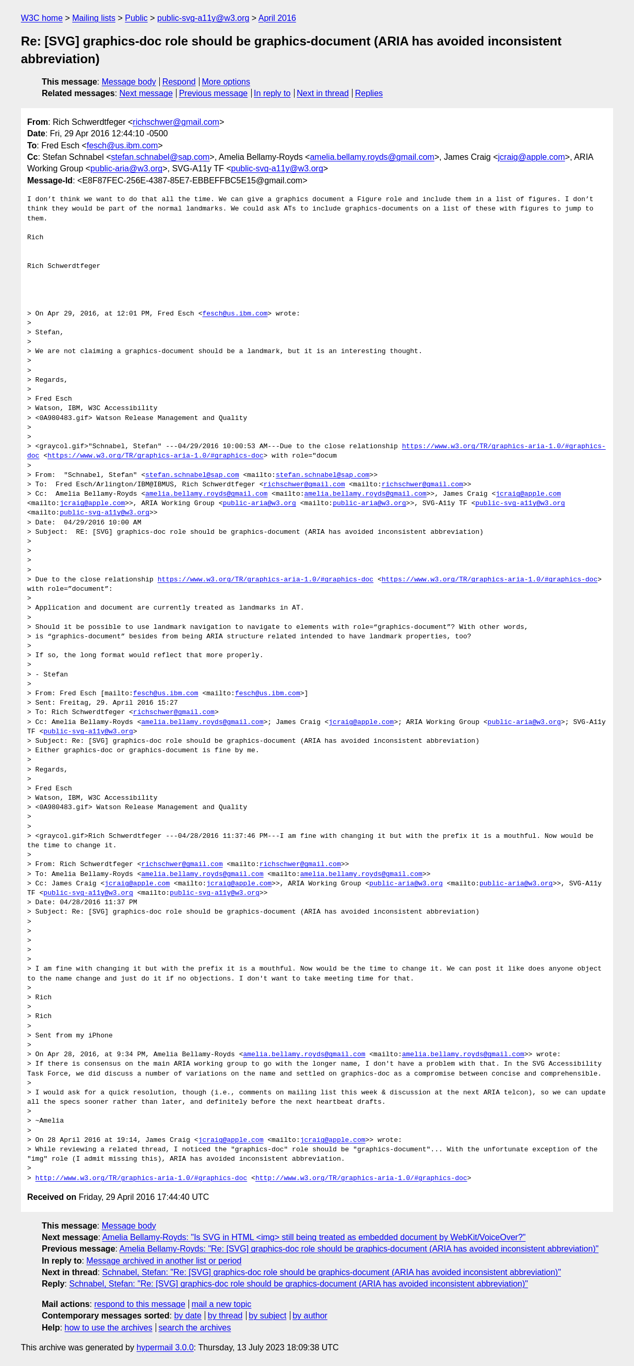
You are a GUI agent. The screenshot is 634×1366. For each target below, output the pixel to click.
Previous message (213, 93)
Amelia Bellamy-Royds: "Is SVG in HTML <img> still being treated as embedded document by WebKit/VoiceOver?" (314, 1237)
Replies (369, 93)
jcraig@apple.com (531, 157)
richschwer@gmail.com (176, 122)
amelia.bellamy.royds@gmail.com (372, 157)
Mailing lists (93, 18)
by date (187, 1315)
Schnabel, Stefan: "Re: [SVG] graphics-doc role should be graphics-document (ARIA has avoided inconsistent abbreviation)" (331, 1272)
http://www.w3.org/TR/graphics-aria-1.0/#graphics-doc (142, 1178)
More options (226, 81)
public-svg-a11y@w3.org (203, 18)
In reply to (272, 93)
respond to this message (139, 1304)
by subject (267, 1315)
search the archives (195, 1327)
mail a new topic (222, 1304)
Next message (146, 93)
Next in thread (323, 93)
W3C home (42, 18)
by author (309, 1315)
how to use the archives (108, 1327)
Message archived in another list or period (163, 1260)
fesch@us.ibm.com (122, 145)
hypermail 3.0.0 (164, 1347)
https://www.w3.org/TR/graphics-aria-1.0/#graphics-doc (155, 456)
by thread (225, 1315)
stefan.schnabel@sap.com (160, 157)
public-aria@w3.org (126, 168)
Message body (129, 81)
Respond (179, 81)
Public (136, 18)
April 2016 (277, 18)
